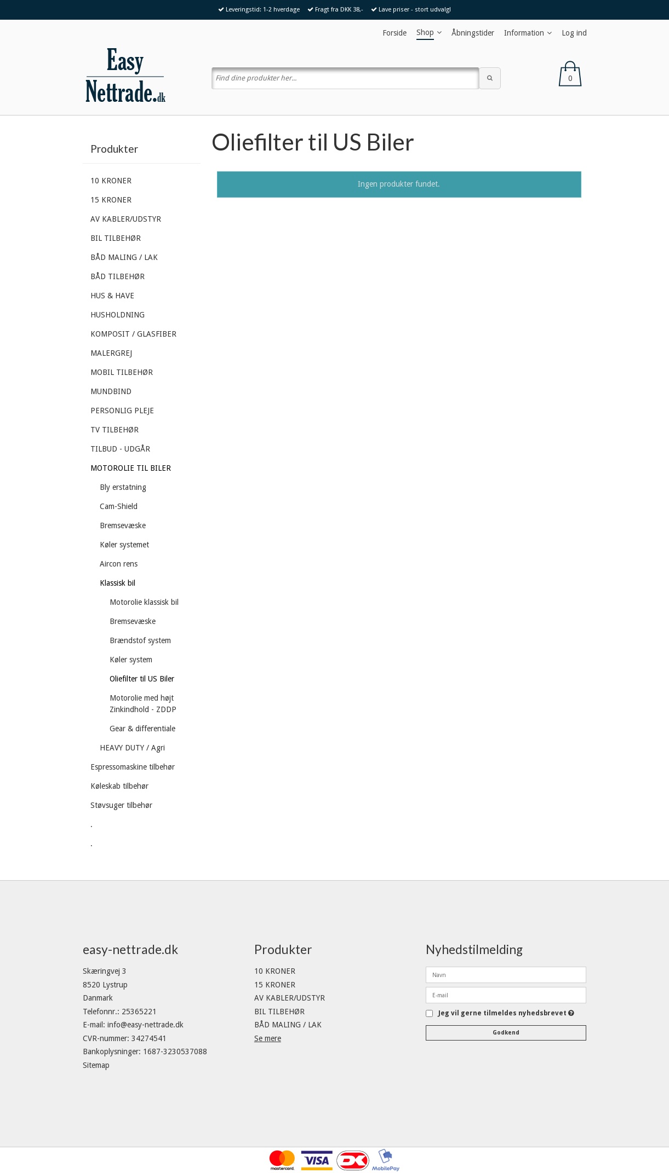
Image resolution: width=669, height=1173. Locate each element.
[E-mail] (506, 994)
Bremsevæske (123, 525)
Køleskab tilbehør (119, 786)
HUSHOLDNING (117, 314)
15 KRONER (110, 199)
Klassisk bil (117, 583)
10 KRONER (110, 180)
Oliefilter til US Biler (142, 678)
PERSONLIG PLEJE (122, 410)
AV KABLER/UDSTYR (125, 219)
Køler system (131, 659)
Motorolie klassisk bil (144, 602)
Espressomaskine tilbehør (132, 766)
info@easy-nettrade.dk (145, 1024)
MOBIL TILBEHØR (121, 372)
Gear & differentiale (142, 728)
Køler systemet (124, 544)
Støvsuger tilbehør (121, 805)
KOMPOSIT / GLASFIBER (133, 334)
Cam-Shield (119, 506)
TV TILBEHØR (114, 429)
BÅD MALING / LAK (124, 257)
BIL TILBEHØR (115, 238)
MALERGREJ (111, 353)
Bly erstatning (123, 487)
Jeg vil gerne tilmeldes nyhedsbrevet (506, 1013)
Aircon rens (119, 563)
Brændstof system (140, 640)
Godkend (506, 1032)
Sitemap (96, 1065)
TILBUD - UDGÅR (120, 448)
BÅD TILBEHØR (117, 276)
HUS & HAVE (112, 295)
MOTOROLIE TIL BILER (130, 468)
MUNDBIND (110, 391)
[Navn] (506, 974)
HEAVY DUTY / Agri (132, 747)
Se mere (267, 1038)
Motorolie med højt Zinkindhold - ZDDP (143, 704)
